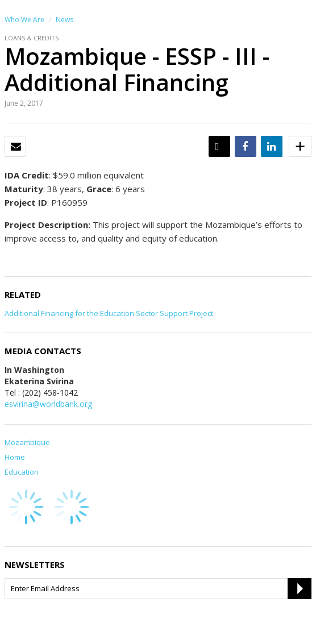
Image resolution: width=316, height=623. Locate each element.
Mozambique (27, 442)
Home (15, 457)
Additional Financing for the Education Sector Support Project (109, 313)
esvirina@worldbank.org (48, 403)
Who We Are (24, 19)
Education (22, 472)
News (64, 19)
